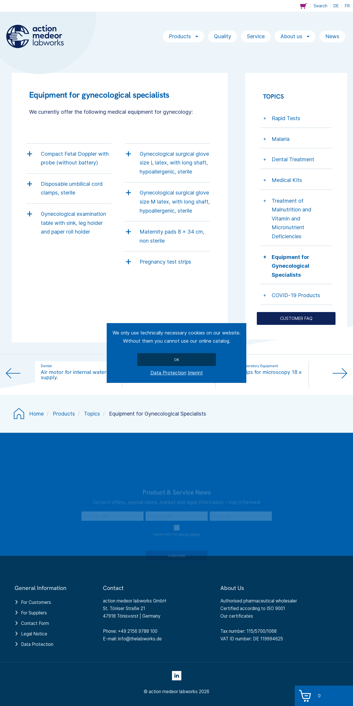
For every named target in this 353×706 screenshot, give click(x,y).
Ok (176, 359)
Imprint (195, 373)
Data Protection (168, 373)
